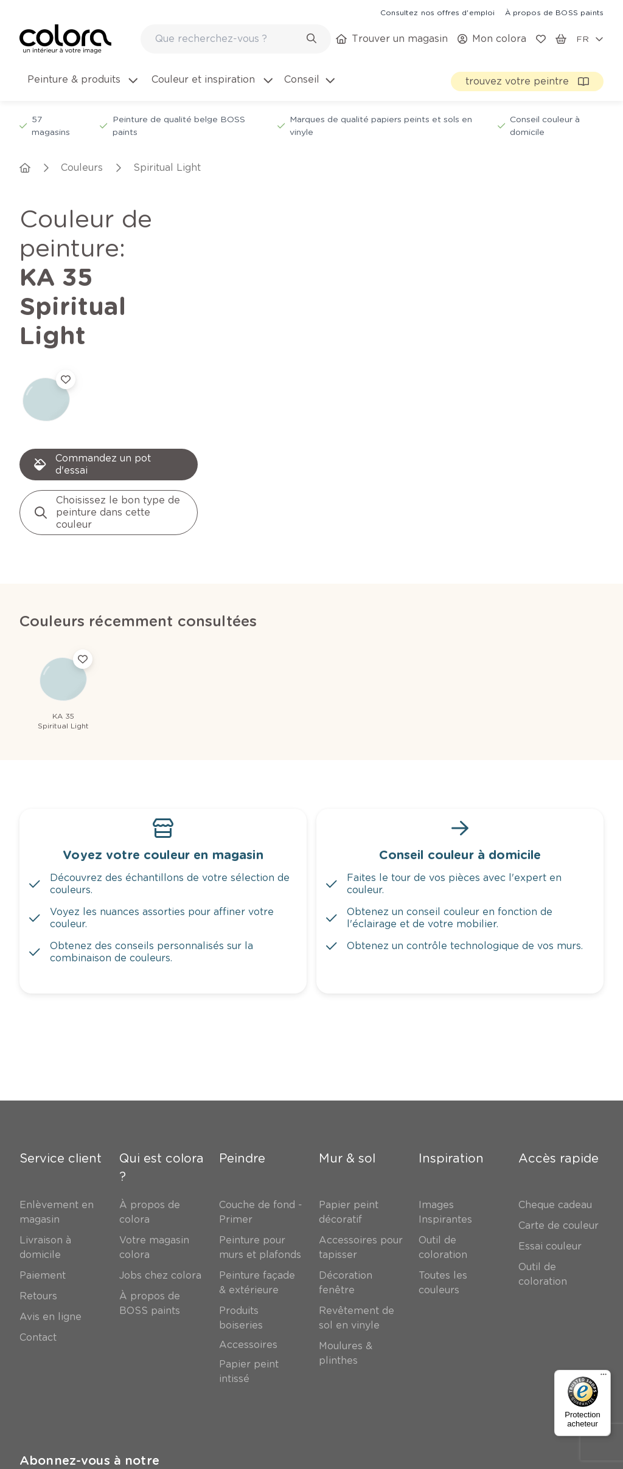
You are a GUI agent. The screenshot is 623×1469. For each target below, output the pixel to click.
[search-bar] (228, 39)
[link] (437, 12)
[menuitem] (81, 87)
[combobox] (236, 39)
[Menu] (603, 1377)
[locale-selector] (590, 39)
